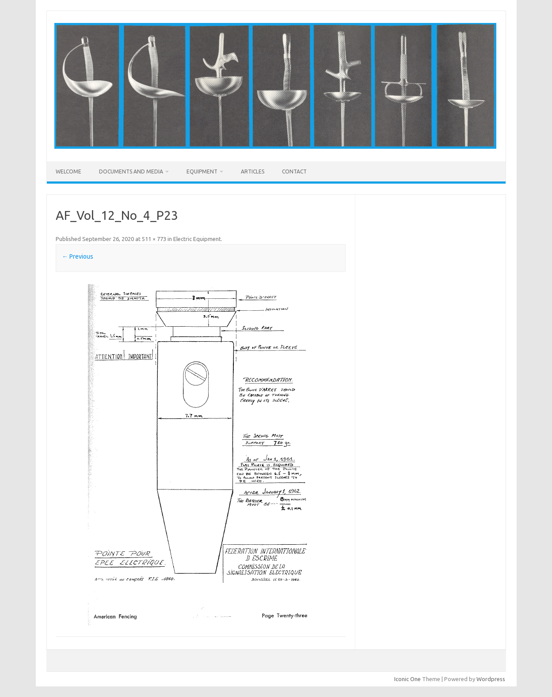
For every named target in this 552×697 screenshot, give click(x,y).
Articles (252, 171)
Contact (294, 171)
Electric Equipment (197, 239)
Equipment (202, 171)
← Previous (77, 256)
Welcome (68, 171)
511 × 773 (154, 239)
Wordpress (490, 679)
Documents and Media (131, 171)
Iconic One (407, 679)
